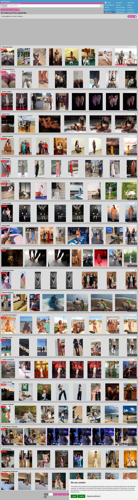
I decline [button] (81, 496)
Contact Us (130, 12)
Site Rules (119, 3)
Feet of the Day (120, 7)
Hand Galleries (120, 12)
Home (108, 3)
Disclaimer (130, 10)
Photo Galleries (109, 5)
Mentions (107, 10)
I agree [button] (74, 496)
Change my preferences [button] (93, 496)
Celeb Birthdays (120, 10)
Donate (129, 5)
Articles (118, 5)
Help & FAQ (130, 3)
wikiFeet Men (108, 12)
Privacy (129, 7)
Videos (107, 7)
